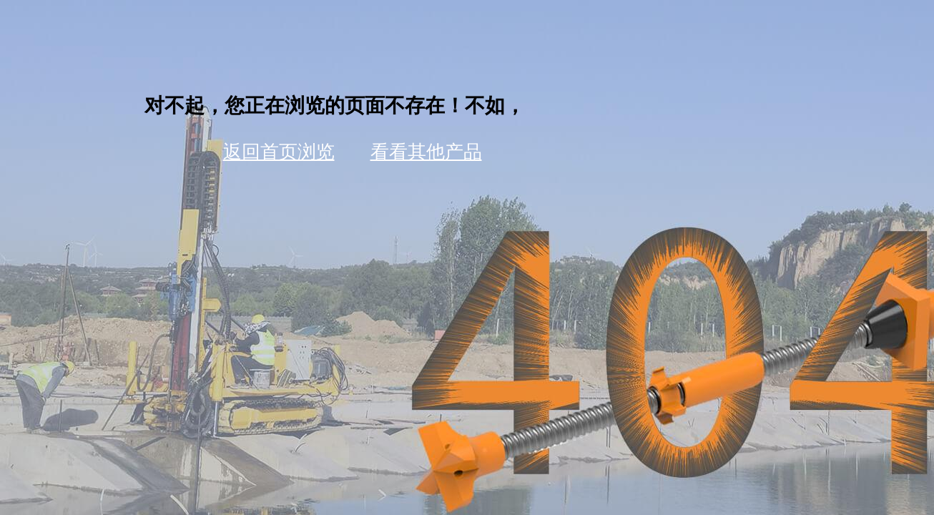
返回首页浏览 (279, 152)
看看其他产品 (426, 152)
